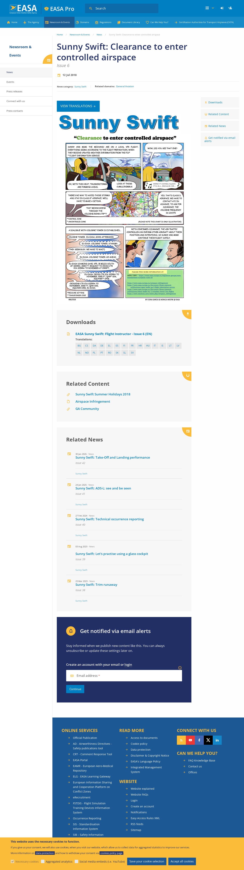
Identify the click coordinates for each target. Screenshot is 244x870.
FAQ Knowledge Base (201, 760)
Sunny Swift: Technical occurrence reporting (109, 519)
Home (14, 22)
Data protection (141, 749)
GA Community (87, 408)
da (94, 345)
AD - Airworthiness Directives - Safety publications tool (92, 746)
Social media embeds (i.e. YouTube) (102, 861)
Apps (210, 8)
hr (140, 345)
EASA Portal (80, 760)
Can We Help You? (159, 22)
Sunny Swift (80, 86)
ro (109, 352)
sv (132, 352)
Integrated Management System (146, 769)
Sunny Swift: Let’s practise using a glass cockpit (111, 554)
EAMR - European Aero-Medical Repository (93, 768)
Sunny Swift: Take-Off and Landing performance (112, 457)
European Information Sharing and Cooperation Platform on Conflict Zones (92, 787)
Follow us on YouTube (190, 740)
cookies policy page (111, 853)
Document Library (131, 22)
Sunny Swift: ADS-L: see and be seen (103, 488)
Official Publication (85, 738)
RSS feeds (137, 824)
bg (79, 345)
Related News (217, 126)
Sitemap (136, 830)
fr (132, 345)
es (117, 345)
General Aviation (125, 86)
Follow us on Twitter (208, 740)
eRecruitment (81, 797)
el (109, 345)
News (99, 34)
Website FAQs (139, 794)
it (155, 345)
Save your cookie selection (146, 861)
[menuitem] (222, 8)
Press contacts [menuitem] (14, 111)
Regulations (105, 22)
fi (124, 345)
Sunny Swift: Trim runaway (96, 584)
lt (170, 345)
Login (222, 8)
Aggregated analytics (59, 861)
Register (231, 8)
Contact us (195, 766)
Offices (192, 772)
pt (101, 352)
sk (117, 352)
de (102, 345)
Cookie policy (139, 743)
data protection (45, 853)
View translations (76, 106)
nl (79, 352)
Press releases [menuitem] (14, 91)
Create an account (142, 806)
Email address (87, 676)
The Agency (33, 22)
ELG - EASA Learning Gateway (91, 776)
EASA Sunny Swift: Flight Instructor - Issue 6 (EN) (113, 334)
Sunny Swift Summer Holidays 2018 (102, 394)
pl (94, 352)
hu (148, 345)
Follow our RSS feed (181, 740)
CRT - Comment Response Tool (92, 754)
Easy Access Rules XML (145, 818)
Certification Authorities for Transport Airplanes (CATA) (206, 22)
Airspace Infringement (92, 401)
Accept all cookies (182, 861)
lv (178, 345)
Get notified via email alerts (219, 139)
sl (124, 352)
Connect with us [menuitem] (15, 101)
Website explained (142, 788)
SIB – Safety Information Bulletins (88, 837)
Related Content (218, 114)
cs (86, 345)
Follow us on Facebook (199, 740)
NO (87, 352)
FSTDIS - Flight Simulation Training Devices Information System (91, 807)
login (128, 664)
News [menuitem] (9, 72)
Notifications (139, 812)
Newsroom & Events (60, 22)
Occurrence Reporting (87, 818)
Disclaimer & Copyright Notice (150, 755)
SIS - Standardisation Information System (86, 826)
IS (162, 345)
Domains (84, 22)
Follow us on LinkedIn (217, 740)
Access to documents (144, 738)
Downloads (215, 102)
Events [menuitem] (10, 82)
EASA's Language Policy (145, 761)
